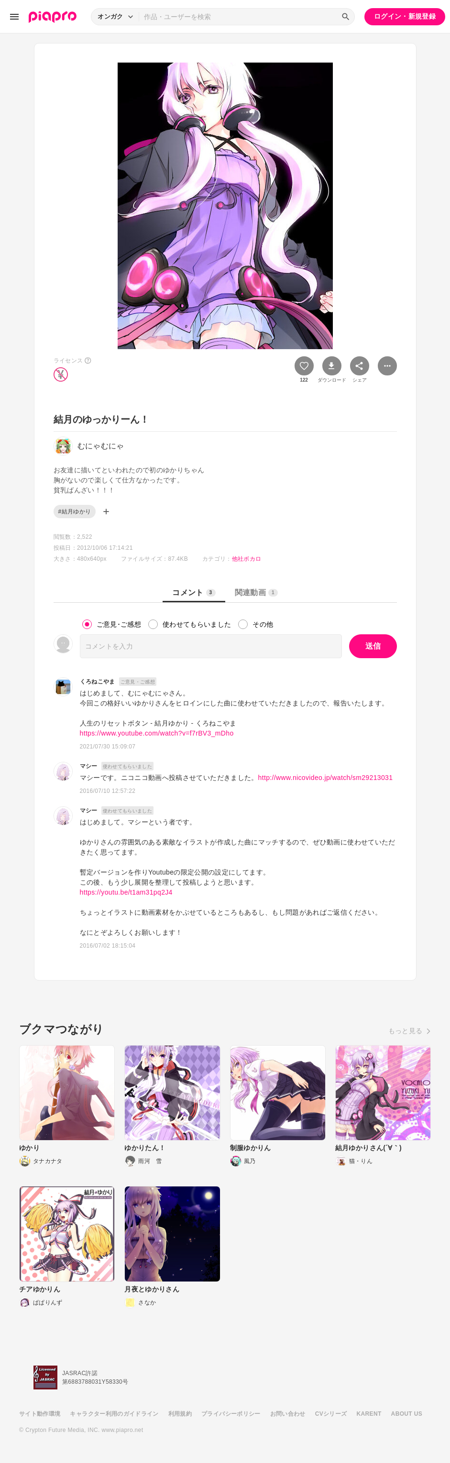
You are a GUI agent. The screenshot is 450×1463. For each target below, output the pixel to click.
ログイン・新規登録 (405, 16)
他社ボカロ (247, 558)
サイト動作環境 (39, 1413)
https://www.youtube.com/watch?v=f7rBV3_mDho (157, 733)
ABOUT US (406, 1413)
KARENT (369, 1413)
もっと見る (405, 1031)
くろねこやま (97, 681)
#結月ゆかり (74, 511)
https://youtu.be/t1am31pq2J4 (126, 892)
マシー (89, 766)
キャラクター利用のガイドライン (114, 1413)
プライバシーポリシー (231, 1413)
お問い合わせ (288, 1413)
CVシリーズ (331, 1413)
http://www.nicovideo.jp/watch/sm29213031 (325, 777)
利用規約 (180, 1413)
